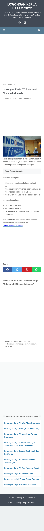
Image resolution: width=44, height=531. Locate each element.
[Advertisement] (22, 58)
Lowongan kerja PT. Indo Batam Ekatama (21, 479)
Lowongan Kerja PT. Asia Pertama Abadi (21, 468)
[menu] (4, 30)
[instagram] (24, 22)
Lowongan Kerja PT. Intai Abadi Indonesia (22, 423)
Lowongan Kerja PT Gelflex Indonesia (20, 485)
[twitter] (17, 269)
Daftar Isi (31, 498)
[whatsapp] (36, 269)
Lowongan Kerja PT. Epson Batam (18, 474)
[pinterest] (27, 269)
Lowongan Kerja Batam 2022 (22, 6)
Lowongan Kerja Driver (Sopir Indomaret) (21, 428)
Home (11, 498)
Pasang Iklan (21, 498)
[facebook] (19, 22)
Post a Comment (25, 98)
